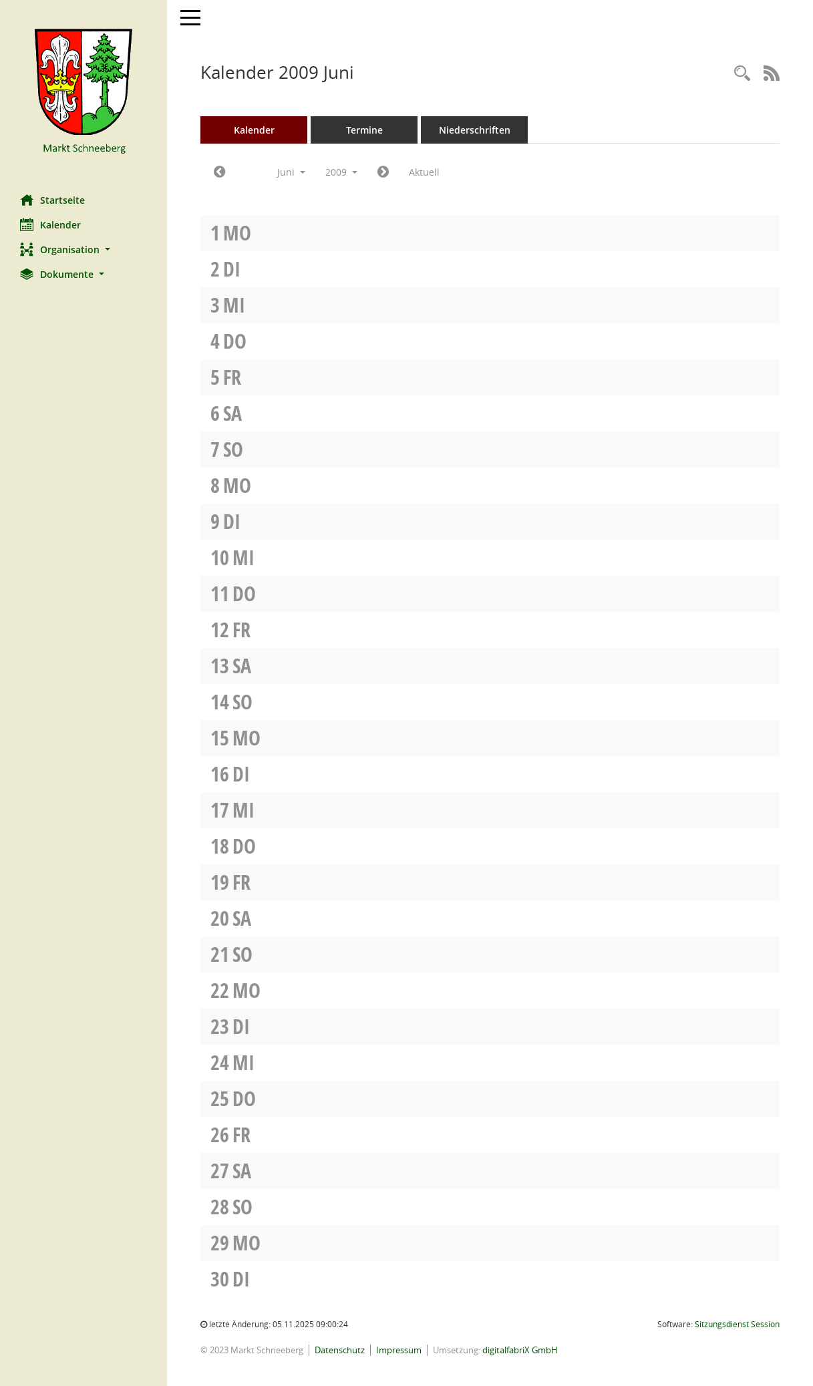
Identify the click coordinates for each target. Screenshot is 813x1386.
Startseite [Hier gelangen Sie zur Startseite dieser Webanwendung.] (52, 199)
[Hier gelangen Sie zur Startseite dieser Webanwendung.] (83, 92)
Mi (234, 305)
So (233, 449)
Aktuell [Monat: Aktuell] (424, 172)
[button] (83, 249)
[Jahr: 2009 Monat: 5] (219, 172)
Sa (232, 413)
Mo (237, 232)
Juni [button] (291, 172)
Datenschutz (340, 1350)
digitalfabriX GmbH (520, 1350)
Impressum (399, 1350)
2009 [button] (341, 172)
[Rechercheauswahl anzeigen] (742, 74)
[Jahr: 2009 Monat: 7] (383, 172)
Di (231, 269)
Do (235, 341)
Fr (232, 377)
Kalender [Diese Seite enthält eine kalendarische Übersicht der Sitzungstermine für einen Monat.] (50, 224)
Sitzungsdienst (737, 1324)
